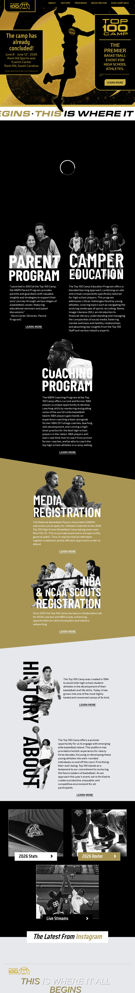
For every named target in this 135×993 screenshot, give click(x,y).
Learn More (115, 82)
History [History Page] (65, 3)
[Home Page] (19, 6)
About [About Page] (52, 3)
